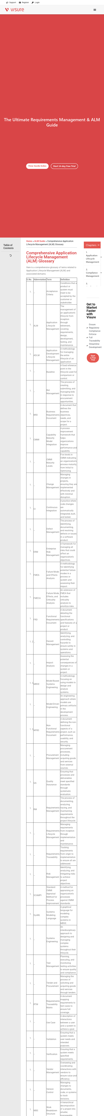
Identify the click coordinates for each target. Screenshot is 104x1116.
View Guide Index (37, 165)
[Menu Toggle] (94, 8)
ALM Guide (39, 241)
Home (29, 241)
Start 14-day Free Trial (64, 166)
